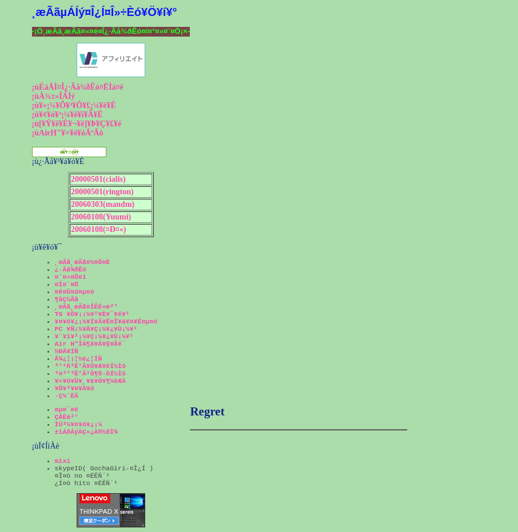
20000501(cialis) (98, 179)
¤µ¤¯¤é (66, 409)
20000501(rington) (102, 191)
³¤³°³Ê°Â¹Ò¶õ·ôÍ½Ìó (90, 373)
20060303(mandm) (102, 204)
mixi (63, 461)
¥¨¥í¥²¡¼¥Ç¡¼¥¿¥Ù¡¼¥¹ (94, 336)
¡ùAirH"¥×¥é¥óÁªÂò (67, 133)
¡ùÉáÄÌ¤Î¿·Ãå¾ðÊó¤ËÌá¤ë (77, 87)
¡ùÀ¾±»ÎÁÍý (53, 96)
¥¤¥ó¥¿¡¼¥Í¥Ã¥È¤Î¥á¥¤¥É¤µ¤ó (106, 321)
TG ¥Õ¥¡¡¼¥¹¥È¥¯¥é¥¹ (92, 314)
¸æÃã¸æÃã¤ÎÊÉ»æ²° (86, 306)
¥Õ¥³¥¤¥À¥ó (74, 388)
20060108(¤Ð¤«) (98, 229)
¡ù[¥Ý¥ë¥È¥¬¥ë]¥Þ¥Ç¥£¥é (77, 123)
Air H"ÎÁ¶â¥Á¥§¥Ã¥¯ (90, 343)
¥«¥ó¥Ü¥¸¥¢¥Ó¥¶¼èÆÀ (90, 381)
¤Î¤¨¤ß (66, 284)
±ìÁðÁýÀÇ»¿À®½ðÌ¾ (86, 431)
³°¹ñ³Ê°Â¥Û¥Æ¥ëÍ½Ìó (90, 366)
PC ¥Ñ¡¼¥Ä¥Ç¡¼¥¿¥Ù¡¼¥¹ (96, 329)
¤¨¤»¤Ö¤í (70, 277)
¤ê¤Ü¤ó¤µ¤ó (74, 291)
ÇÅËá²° (66, 417)
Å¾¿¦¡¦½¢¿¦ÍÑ (78, 358)
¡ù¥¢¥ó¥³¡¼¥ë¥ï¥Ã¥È (67, 114)
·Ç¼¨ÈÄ (66, 395)
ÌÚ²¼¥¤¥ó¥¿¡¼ (78, 424)
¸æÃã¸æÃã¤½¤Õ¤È (82, 262)
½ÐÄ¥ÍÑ (66, 351)
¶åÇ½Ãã (66, 299)
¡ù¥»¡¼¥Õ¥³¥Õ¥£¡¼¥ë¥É (74, 105)
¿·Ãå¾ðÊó (70, 269)
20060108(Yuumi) (101, 217)
